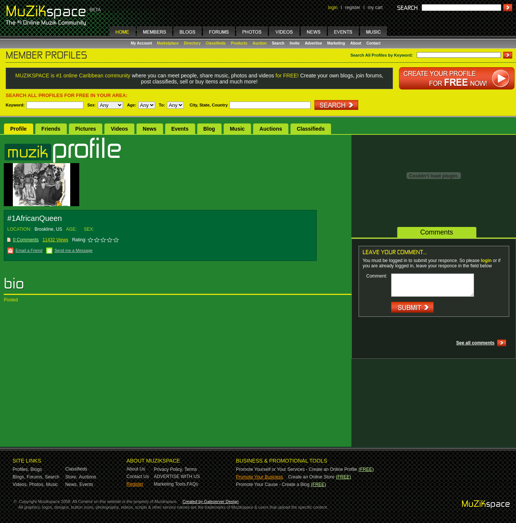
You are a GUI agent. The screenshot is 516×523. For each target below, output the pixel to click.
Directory (192, 43)
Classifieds (216, 43)
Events (180, 129)
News (150, 129)
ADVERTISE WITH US (177, 476)
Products (239, 43)
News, (71, 484)
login (332, 7)
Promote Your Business (259, 477)
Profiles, (21, 469)
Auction (259, 43)
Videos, (20, 484)
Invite (294, 43)
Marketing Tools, (170, 484)
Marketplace (168, 43)
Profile (18, 129)
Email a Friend (28, 250)
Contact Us (137, 476)
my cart (375, 7)
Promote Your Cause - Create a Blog (273, 484)
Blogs (36, 469)
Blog (209, 129)
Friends (51, 129)
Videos (119, 129)
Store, (71, 477)
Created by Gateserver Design (210, 501)
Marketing (336, 43)
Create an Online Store (311, 477)
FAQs (192, 484)
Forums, (35, 477)
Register (134, 484)
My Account (142, 43)
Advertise (313, 43)
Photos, (37, 484)
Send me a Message (73, 250)
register (352, 7)
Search (278, 43)
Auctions (270, 129)
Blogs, (19, 477)
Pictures (85, 129)
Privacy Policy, (168, 469)
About (355, 43)
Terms (191, 469)
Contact (373, 43)
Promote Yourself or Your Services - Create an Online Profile (296, 469)
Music (237, 129)
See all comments (475, 343)
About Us (135, 469)
